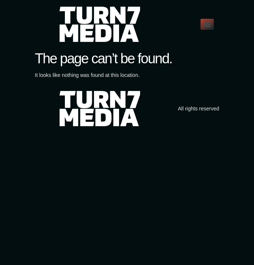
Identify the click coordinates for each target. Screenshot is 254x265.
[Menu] (207, 24)
